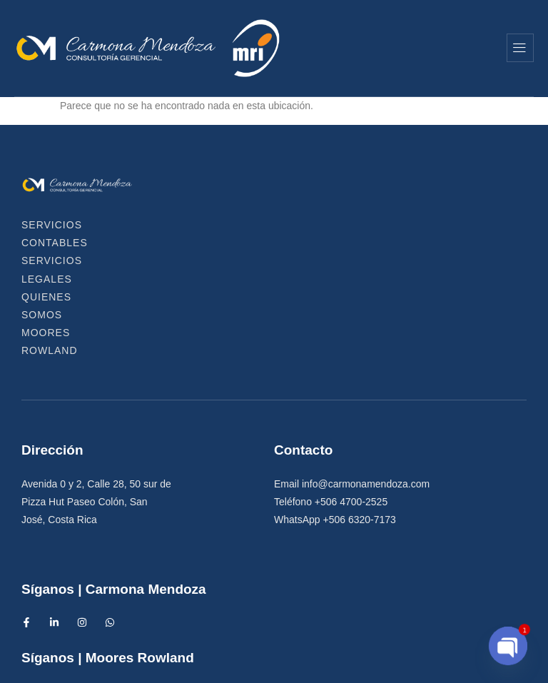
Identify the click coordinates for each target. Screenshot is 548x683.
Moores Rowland (265, 242)
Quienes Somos (423, 225)
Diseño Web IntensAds (361, 663)
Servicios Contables (125, 225)
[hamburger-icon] (520, 48)
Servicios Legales (282, 225)
